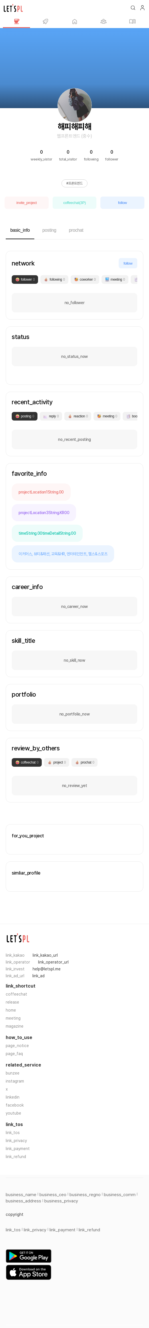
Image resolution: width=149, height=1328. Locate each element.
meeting (13, 1018)
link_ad (38, 976)
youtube (13, 1113)
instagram (15, 1081)
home (11, 1010)
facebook (15, 1105)
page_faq (14, 1053)
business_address (23, 1201)
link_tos (13, 1132)
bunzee (12, 1073)
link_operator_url (53, 962)
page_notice (17, 1045)
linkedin (12, 1097)
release (12, 1002)
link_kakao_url (45, 955)
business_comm (120, 1194)
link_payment (18, 1148)
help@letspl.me (47, 969)
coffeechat (16, 994)
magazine (14, 1026)
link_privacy (16, 1140)
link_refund (16, 1156)
